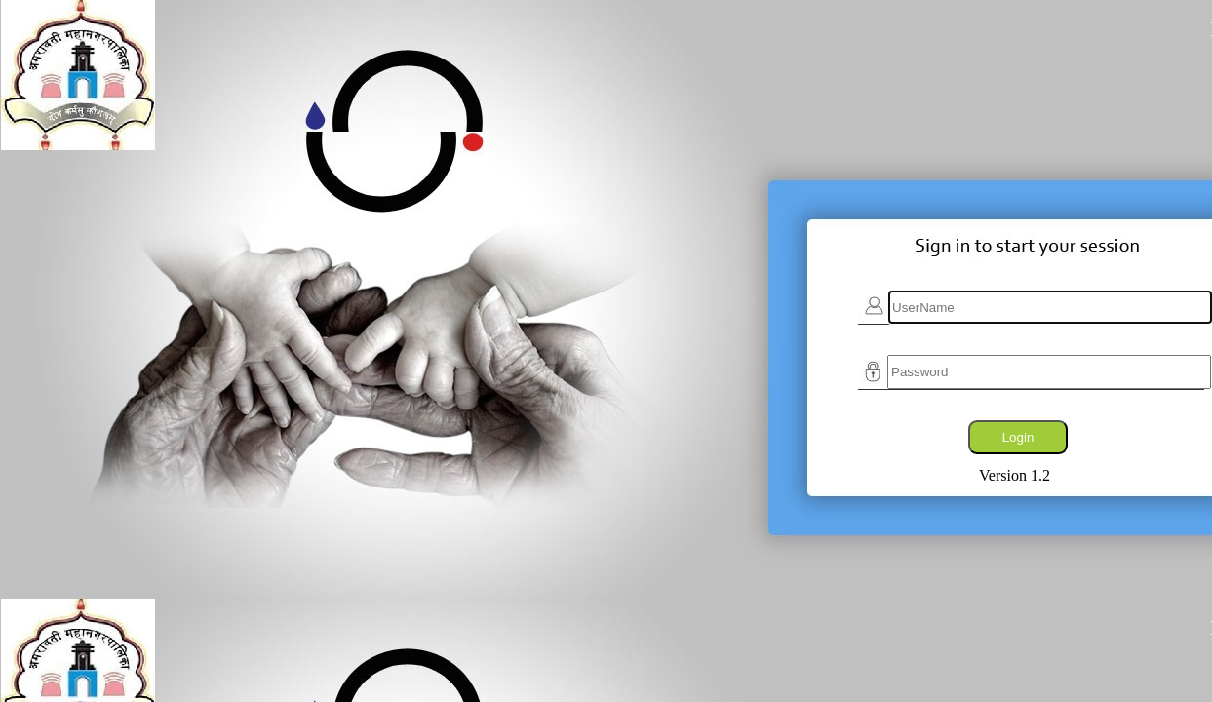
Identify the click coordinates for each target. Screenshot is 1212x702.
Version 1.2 (1014, 475)
